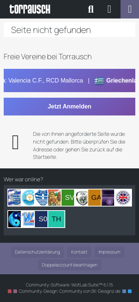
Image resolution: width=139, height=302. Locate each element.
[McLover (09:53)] (83, 198)
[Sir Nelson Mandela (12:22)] (56, 198)
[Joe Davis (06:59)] (123, 198)
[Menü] (129, 9)
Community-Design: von (69, 291)
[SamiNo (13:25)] (43, 198)
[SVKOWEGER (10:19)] (70, 198)
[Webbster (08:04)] (110, 198)
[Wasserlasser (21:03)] (30, 219)
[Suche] (90, 9)
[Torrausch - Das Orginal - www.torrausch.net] (30, 9)
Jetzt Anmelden (70, 106)
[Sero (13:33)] (30, 198)
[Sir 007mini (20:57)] (43, 219)
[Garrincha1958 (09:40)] (96, 198)
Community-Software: (69, 285)
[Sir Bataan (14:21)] (16, 198)
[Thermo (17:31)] (56, 219)
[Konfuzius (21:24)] (16, 219)
